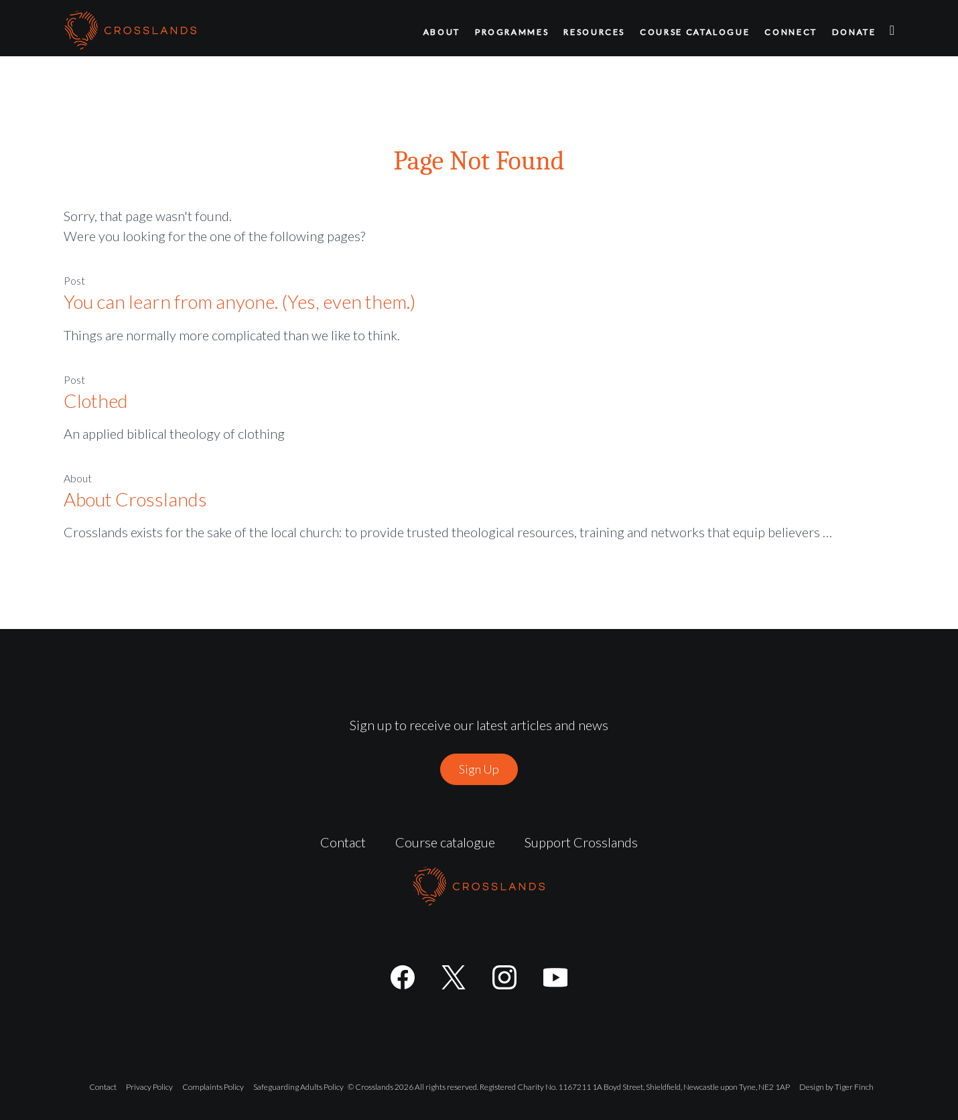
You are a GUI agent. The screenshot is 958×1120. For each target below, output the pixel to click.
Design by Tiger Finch (836, 1087)
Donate (854, 32)
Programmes (512, 32)
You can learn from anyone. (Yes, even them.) (240, 301)
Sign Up (479, 769)
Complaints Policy (213, 1087)
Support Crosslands (581, 842)
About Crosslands (135, 499)
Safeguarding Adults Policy (298, 1087)
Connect (790, 32)
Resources (594, 32)
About (441, 32)
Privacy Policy (149, 1087)
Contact (343, 842)
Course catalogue (695, 32)
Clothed (96, 400)
